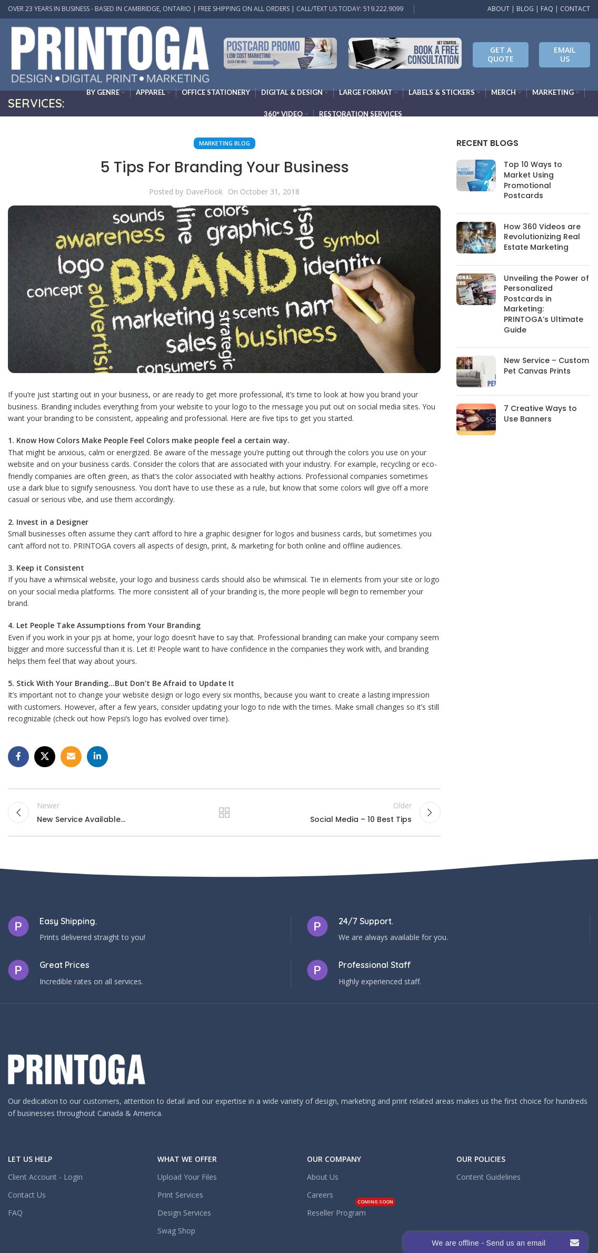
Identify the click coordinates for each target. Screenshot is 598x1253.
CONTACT (575, 8)
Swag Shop (176, 1235)
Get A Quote (500, 54)
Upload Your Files (187, 1182)
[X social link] (44, 756)
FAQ (547, 8)
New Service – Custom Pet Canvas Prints (546, 365)
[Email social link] (71, 756)
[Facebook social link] (18, 756)
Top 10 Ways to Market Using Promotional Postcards (533, 180)
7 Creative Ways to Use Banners (540, 413)
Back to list (224, 814)
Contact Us (27, 1200)
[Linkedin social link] (97, 756)
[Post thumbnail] (476, 182)
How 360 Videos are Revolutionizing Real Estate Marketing (542, 236)
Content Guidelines (488, 1182)
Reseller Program (351, 1215)
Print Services (180, 1200)
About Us (322, 1182)
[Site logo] (110, 53)
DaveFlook (204, 192)
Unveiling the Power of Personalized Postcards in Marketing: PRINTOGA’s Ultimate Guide (546, 304)
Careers (320, 1200)
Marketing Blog (224, 143)
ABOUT (498, 8)
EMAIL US (564, 54)
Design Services (184, 1217)
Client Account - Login (45, 1182)
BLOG (525, 8)
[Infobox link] (280, 54)
